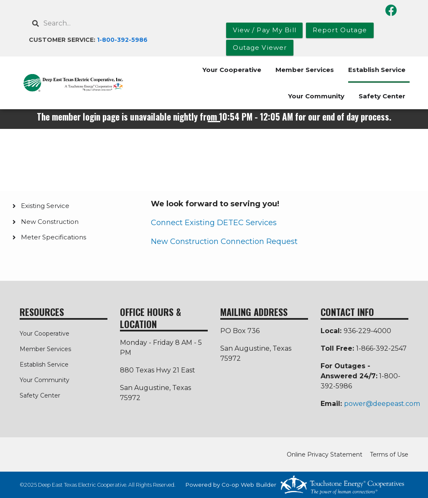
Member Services (304, 70)
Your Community (316, 96)
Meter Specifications (53, 237)
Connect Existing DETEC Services (214, 222)
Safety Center (382, 96)
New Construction (50, 222)
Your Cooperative (231, 70)
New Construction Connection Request (224, 241)
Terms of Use (389, 454)
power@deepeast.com (382, 404)
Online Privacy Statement (324, 454)
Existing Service (45, 206)
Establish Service (376, 70)
